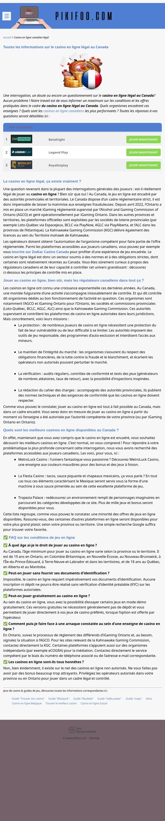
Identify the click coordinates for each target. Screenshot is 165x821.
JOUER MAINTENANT (143, 139)
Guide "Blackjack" (59, 698)
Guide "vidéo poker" (110, 698)
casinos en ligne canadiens (63, 111)
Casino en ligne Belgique (27, 703)
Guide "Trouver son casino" (28, 698)
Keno (149, 698)
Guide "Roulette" (83, 698)
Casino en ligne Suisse (94, 703)
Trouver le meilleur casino (61, 703)
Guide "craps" (134, 698)
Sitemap (94, 738)
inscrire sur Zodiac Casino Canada (40, 251)
